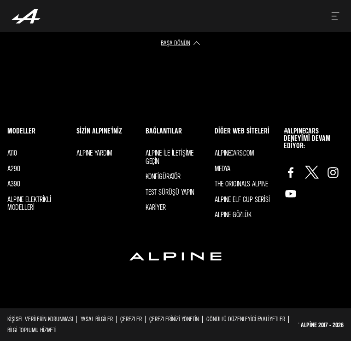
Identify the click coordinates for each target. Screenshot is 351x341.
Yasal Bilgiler (97, 319)
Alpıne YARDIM (94, 152)
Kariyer (156, 207)
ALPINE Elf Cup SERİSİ (242, 199)
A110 (12, 152)
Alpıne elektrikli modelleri (29, 203)
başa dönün (175, 42)
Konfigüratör (163, 176)
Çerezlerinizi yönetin (174, 319)
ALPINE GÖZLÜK (233, 214)
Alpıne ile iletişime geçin (169, 157)
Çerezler (131, 319)
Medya (222, 168)
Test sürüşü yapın (170, 192)
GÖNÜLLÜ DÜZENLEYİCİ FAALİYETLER (245, 319)
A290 (13, 168)
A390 (13, 183)
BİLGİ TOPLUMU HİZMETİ (32, 330)
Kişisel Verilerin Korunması (40, 319)
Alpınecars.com (234, 152)
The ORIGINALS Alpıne (241, 183)
